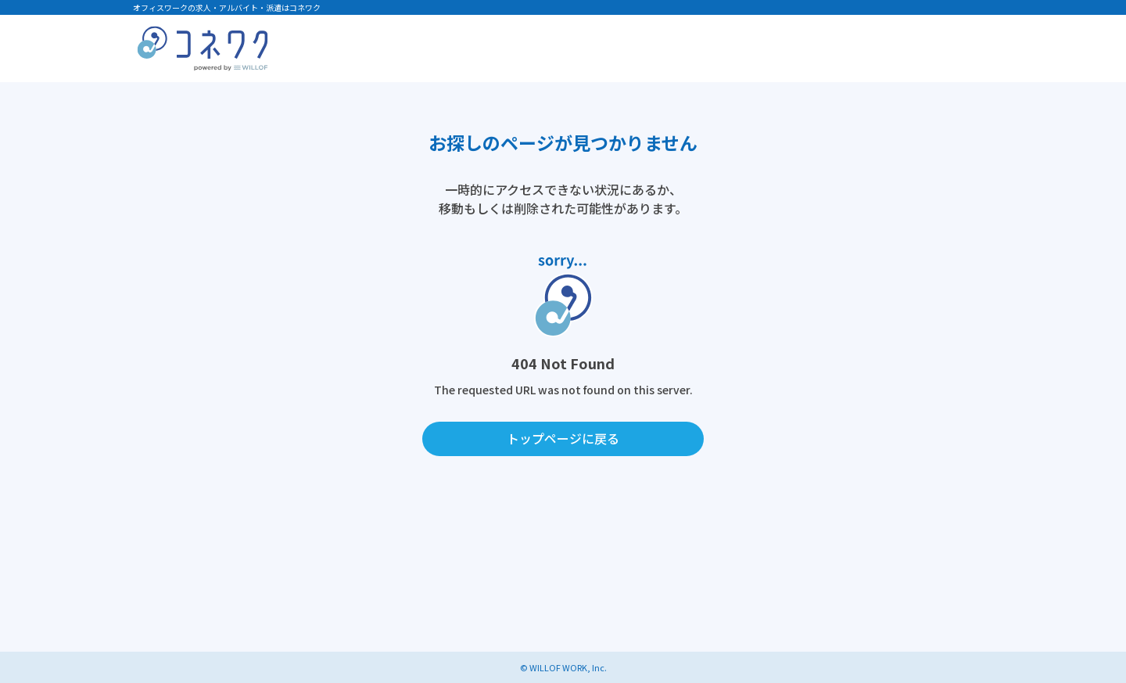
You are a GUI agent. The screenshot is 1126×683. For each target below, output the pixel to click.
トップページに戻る (563, 438)
